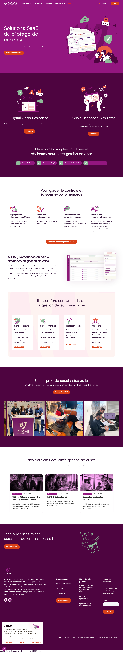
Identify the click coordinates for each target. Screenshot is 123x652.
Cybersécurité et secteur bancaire (85, 605)
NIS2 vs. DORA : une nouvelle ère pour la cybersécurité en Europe (26, 498)
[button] (6, 418)
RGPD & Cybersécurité (57, 497)
